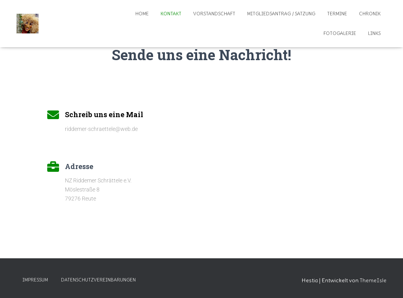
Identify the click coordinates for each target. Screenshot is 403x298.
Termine (337, 14)
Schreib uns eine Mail (104, 114)
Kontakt (171, 14)
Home (142, 14)
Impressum (35, 280)
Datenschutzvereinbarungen (98, 280)
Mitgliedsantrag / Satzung (281, 14)
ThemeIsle (373, 280)
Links (374, 33)
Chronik (370, 14)
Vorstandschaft (214, 14)
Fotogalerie (340, 33)
